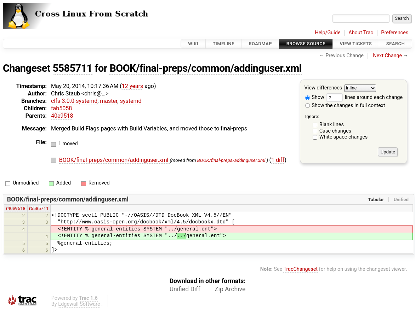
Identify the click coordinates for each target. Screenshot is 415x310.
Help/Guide (327, 33)
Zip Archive (230, 289)
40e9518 (62, 115)
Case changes (335, 131)
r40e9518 (15, 208)
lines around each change (364, 97)
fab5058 (61, 108)
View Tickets (356, 43)
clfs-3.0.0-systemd (74, 101)
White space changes (343, 137)
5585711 (72, 68)
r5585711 (39, 208)
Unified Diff (185, 289)
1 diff (277, 160)
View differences (323, 88)
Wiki (193, 43)
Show (314, 97)
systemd (131, 101)
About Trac (360, 33)
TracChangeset (300, 269)
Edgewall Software (79, 304)
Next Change (387, 56)
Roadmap (260, 43)
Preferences (394, 33)
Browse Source (305, 43)
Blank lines (331, 125)
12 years (132, 86)
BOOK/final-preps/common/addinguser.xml (205, 68)
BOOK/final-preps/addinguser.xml (231, 160)
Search (395, 43)
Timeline (223, 43)
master (108, 101)
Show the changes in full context (345, 106)
